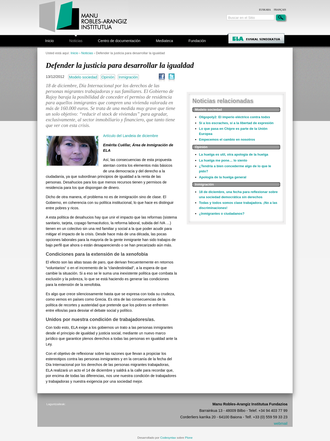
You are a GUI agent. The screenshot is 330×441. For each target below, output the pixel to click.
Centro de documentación (119, 41)
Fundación (197, 41)
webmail (280, 423)
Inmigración (128, 77)
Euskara (265, 9)
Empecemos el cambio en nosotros (227, 139)
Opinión (108, 77)
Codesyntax (168, 437)
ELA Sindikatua (263, 39)
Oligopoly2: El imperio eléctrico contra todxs (234, 117)
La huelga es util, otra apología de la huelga (233, 154)
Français (280, 9)
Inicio (49, 41)
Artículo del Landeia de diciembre (130, 136)
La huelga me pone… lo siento (223, 160)
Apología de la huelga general (222, 177)
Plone (188, 437)
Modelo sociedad (83, 77)
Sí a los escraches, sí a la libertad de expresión (236, 123)
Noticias (75, 41)
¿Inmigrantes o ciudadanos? (221, 213)
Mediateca (164, 41)
